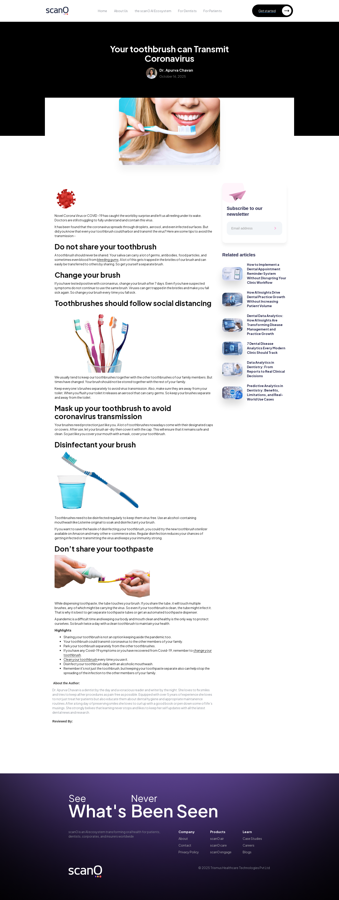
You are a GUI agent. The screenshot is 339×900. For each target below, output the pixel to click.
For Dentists (187, 11)
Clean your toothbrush (81, 659)
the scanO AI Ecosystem (153, 11)
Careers (248, 845)
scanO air (217, 838)
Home (102, 11)
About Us (121, 11)
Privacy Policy (188, 852)
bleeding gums (108, 259)
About (183, 838)
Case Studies (252, 838)
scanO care (218, 845)
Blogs (247, 852)
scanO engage (220, 852)
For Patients (212, 11)
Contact (184, 845)
